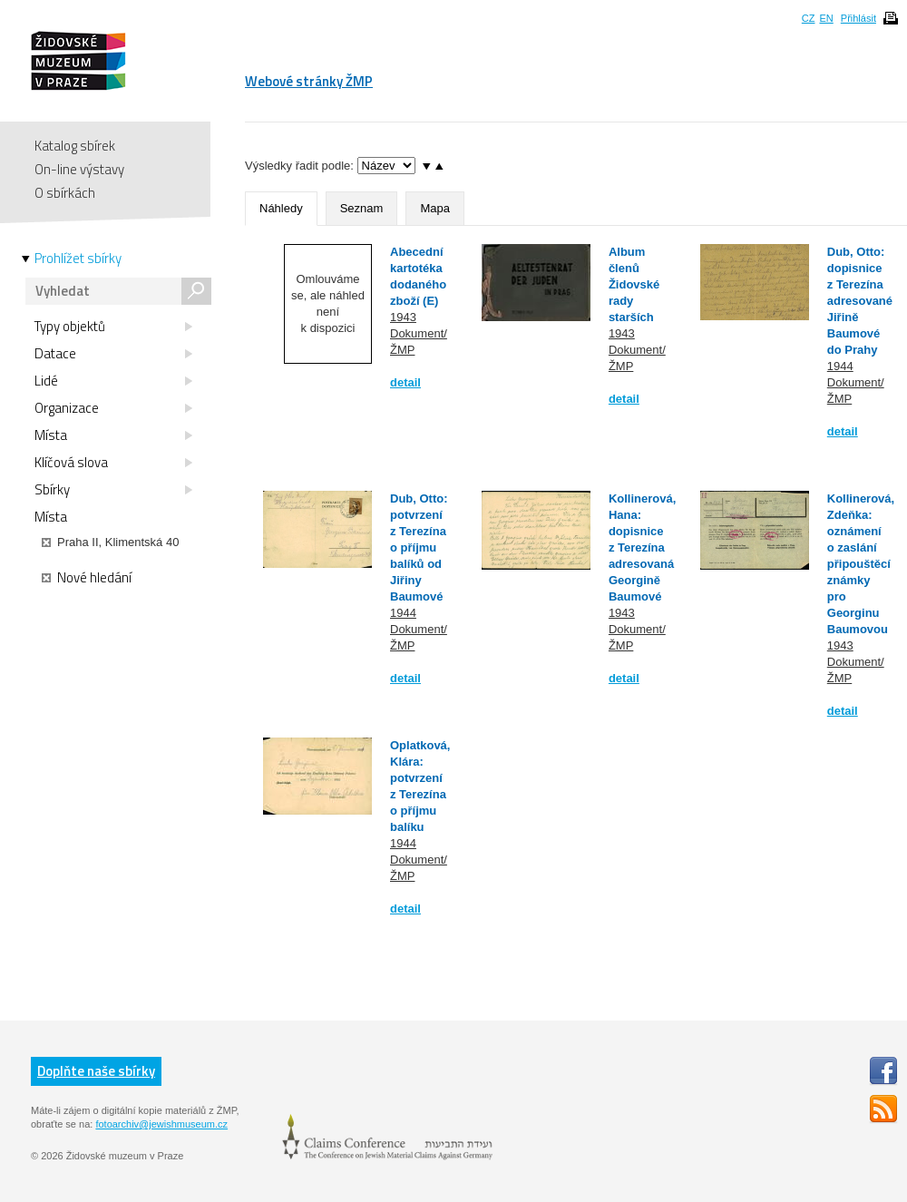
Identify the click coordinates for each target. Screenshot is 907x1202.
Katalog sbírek (74, 145)
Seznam (362, 208)
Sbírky (113, 490)
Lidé (113, 381)
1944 (840, 366)
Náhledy (281, 208)
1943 (403, 317)
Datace (113, 354)
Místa (113, 435)
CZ (808, 18)
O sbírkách (64, 192)
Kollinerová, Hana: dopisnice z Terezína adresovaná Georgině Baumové (642, 547)
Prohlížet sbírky (78, 258)
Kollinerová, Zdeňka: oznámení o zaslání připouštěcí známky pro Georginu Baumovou (860, 564)
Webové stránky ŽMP (309, 81)
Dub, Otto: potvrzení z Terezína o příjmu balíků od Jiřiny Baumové (419, 547)
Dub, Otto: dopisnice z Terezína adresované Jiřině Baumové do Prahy (859, 301)
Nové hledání (87, 578)
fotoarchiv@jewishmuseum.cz (161, 1124)
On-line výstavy (79, 169)
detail (405, 382)
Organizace (113, 408)
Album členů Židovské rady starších (634, 284)
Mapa (435, 208)
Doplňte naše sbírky (96, 1070)
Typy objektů (113, 326)
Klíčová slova (113, 462)
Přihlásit (858, 18)
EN (826, 18)
